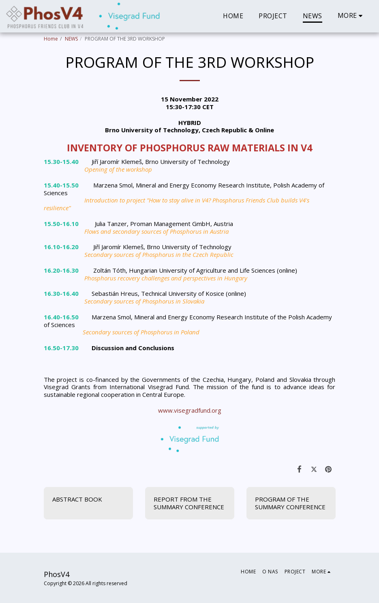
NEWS (71, 38)
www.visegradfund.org (189, 410)
